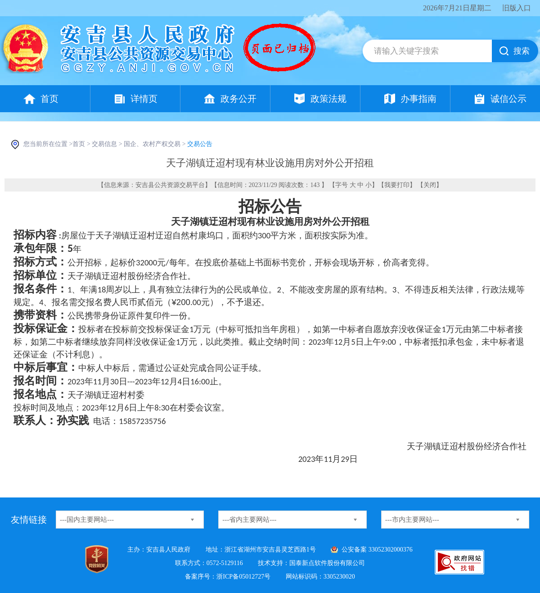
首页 (49, 99)
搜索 (521, 50)
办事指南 (418, 99)
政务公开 (238, 99)
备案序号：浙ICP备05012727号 (227, 576)
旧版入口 (516, 8)
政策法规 (328, 99)
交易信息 (104, 144)
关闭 (429, 185)
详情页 (144, 99)
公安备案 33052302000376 (377, 549)
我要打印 (397, 185)
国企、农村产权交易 (152, 144)
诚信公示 (508, 99)
